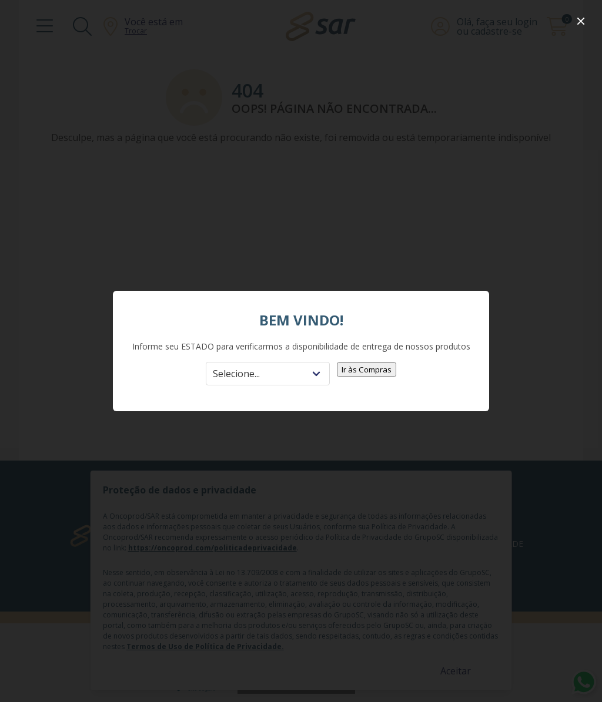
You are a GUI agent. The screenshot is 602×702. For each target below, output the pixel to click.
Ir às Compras (367, 369)
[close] (580, 21)
